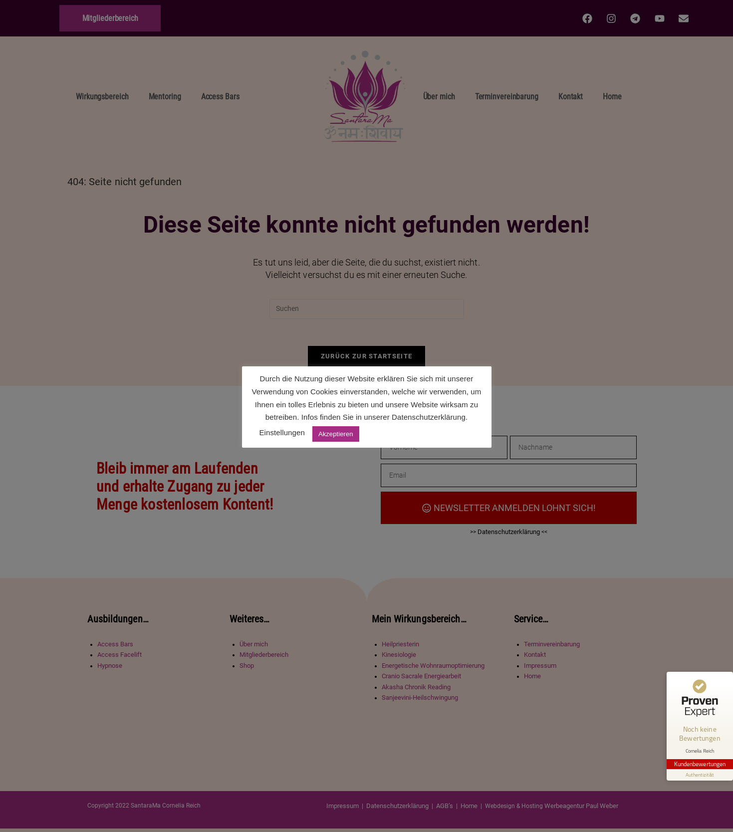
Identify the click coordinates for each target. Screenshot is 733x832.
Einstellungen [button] (282, 432)
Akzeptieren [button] (335, 434)
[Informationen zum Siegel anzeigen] (699, 766)
